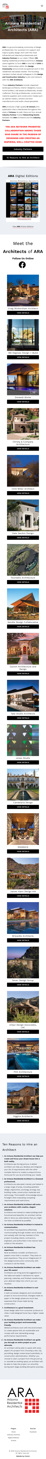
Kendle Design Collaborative (23, 622)
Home (14, 1432)
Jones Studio (23, 758)
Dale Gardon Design (23, 533)
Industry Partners (23, 149)
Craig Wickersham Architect (23, 308)
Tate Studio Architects (23, 713)
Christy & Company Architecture (23, 443)
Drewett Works (23, 397)
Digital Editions (13, 1437)
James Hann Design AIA (23, 891)
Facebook (33, 1432)
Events (13, 1440)
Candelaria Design (23, 802)
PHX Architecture (23, 1072)
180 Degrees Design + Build (23, 353)
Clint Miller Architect (23, 489)
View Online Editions (22, 226)
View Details (23, 313)
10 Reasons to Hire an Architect (23, 157)
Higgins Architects (23, 1116)
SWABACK (23, 847)
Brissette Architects (23, 936)
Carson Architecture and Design (23, 667)
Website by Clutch (23, 1456)
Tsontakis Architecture (23, 577)
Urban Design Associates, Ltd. (23, 1026)
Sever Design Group (23, 980)
